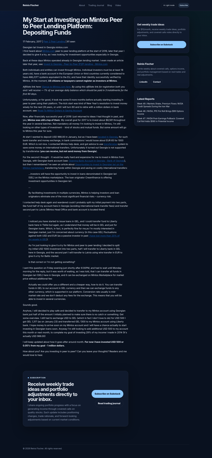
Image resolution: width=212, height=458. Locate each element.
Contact (157, 82)
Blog (109, 5)
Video (118, 5)
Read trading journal (109, 403)
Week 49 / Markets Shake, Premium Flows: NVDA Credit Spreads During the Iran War (160, 105)
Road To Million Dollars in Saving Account (60, 110)
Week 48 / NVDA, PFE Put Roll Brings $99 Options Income (160, 112)
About (82, 5)
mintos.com (62, 47)
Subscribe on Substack (107, 393)
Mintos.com (48, 51)
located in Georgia (108, 136)
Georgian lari (29, 47)
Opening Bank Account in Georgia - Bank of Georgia (96, 160)
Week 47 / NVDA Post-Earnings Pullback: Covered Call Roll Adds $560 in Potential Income (160, 119)
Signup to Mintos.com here (56, 86)
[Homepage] (31, 5)
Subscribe (184, 5)
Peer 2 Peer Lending (54, 41)
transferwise (110, 144)
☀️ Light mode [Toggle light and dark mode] (169, 5)
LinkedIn (143, 82)
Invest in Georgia (46, 47)
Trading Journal (96, 5)
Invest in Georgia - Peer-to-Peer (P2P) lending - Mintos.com (76, 64)
